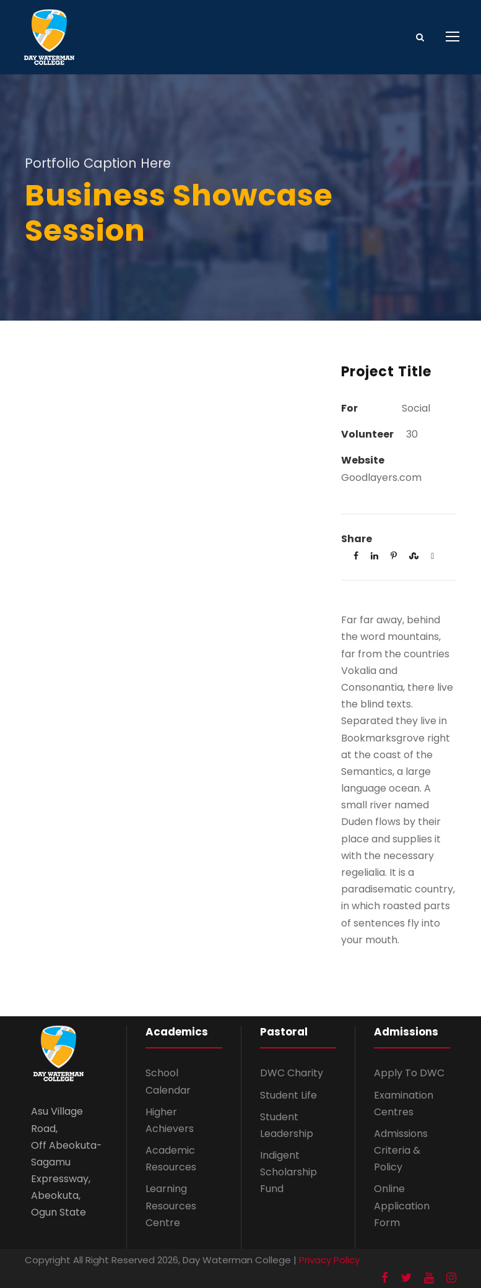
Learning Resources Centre (170, 1205)
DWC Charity (291, 1073)
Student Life (288, 1095)
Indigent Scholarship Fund (288, 1172)
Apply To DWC (409, 1073)
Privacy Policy (329, 1259)
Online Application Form (402, 1205)
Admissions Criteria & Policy (401, 1150)
